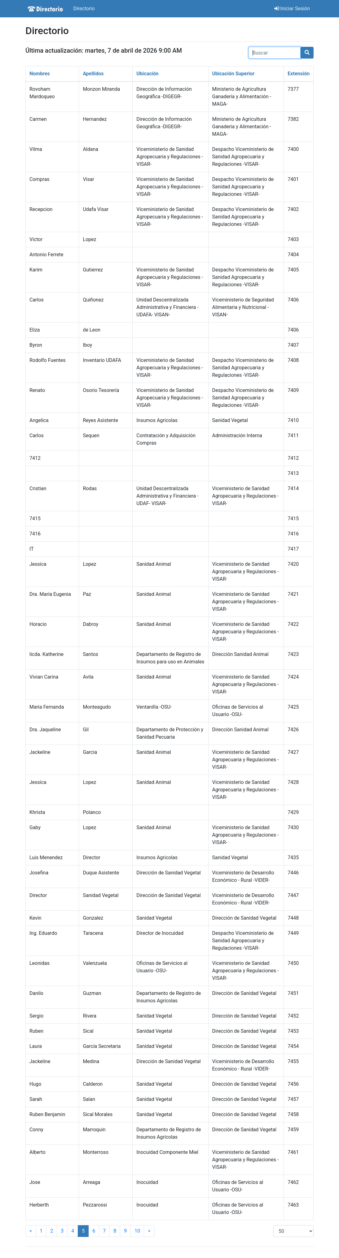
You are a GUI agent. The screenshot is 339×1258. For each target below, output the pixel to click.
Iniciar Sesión (292, 8)
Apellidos (93, 74)
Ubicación (147, 74)
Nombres (39, 74)
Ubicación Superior (233, 74)
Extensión (299, 74)
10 (137, 1231)
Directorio (84, 8)
